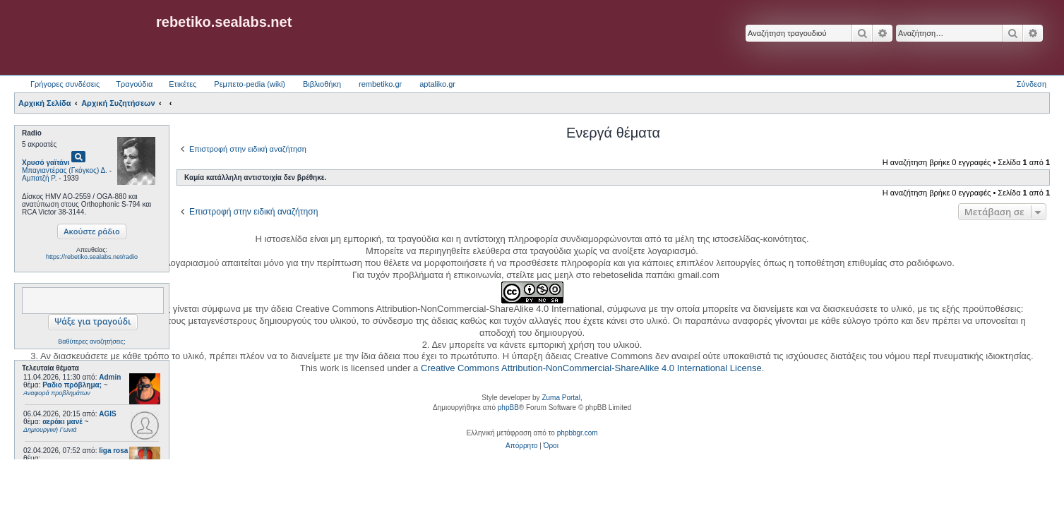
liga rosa (113, 450)
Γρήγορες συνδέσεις (65, 84)
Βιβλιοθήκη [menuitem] (322, 84)
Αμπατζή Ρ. (39, 178)
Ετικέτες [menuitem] (182, 84)
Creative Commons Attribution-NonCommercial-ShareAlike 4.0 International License (591, 368)
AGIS (107, 414)
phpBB (508, 407)
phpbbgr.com (577, 433)
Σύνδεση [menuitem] (1031, 84)
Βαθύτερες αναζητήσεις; (91, 341)
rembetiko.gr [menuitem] (380, 84)
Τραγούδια (134, 84)
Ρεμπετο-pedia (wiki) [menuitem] (249, 84)
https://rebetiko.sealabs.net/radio (92, 256)
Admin (110, 377)
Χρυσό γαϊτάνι (46, 163)
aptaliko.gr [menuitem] (437, 84)
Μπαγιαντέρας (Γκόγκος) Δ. (64, 170)
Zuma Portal (561, 398)
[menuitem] (521, 446)
